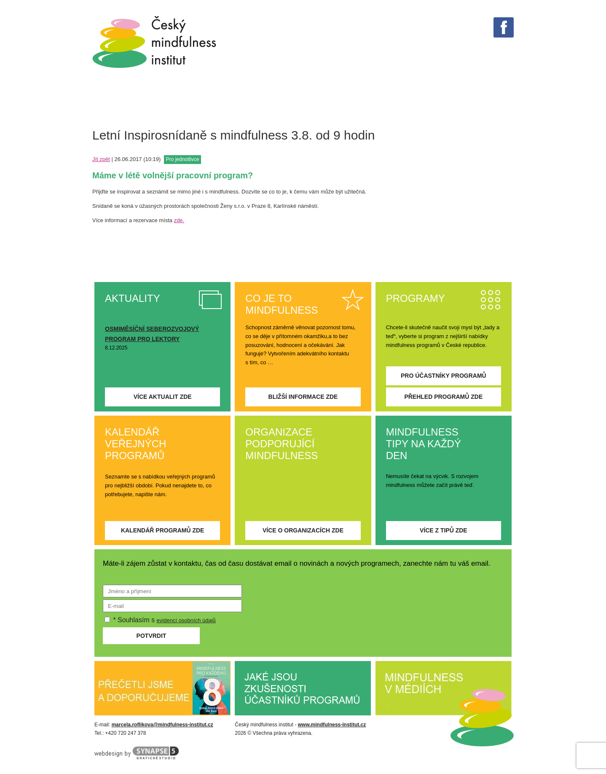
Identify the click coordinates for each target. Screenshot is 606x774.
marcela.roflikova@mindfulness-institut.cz (162, 725)
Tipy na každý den (214, 100)
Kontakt (521, 100)
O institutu (464, 100)
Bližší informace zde (303, 396)
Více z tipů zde (443, 530)
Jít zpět (101, 159)
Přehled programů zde (443, 396)
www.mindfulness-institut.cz (332, 725)
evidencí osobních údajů (186, 620)
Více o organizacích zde (303, 530)
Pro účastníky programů (443, 375)
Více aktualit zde (163, 396)
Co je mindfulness (120, 100)
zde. (179, 220)
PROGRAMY (344, 100)
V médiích (287, 100)
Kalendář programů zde (162, 530)
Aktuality (403, 100)
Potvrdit (151, 635)
